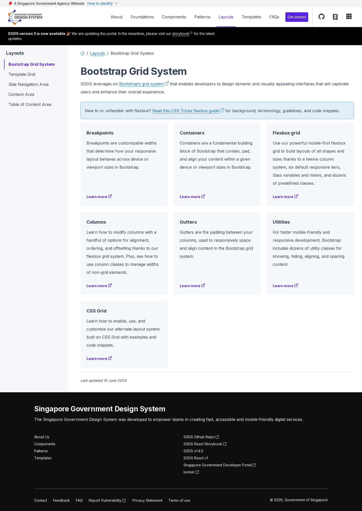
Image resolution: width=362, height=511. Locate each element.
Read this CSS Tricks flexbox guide (185, 110)
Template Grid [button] (22, 74)
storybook (180, 33)
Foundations (142, 16)
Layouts (226, 16)
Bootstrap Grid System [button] (32, 64)
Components (174, 16)
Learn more (96, 197)
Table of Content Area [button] (30, 104)
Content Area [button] (21, 94)
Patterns (202, 16)
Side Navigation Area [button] (29, 84)
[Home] (82, 53)
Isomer (189, 472)
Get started (297, 17)
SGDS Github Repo (199, 437)
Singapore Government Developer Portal (218, 465)
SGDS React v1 (196, 458)
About (116, 16)
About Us (41, 437)
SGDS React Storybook (203, 444)
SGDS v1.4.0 (193, 451)
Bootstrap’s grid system (141, 83)
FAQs (274, 16)
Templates (251, 16)
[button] (321, 17)
